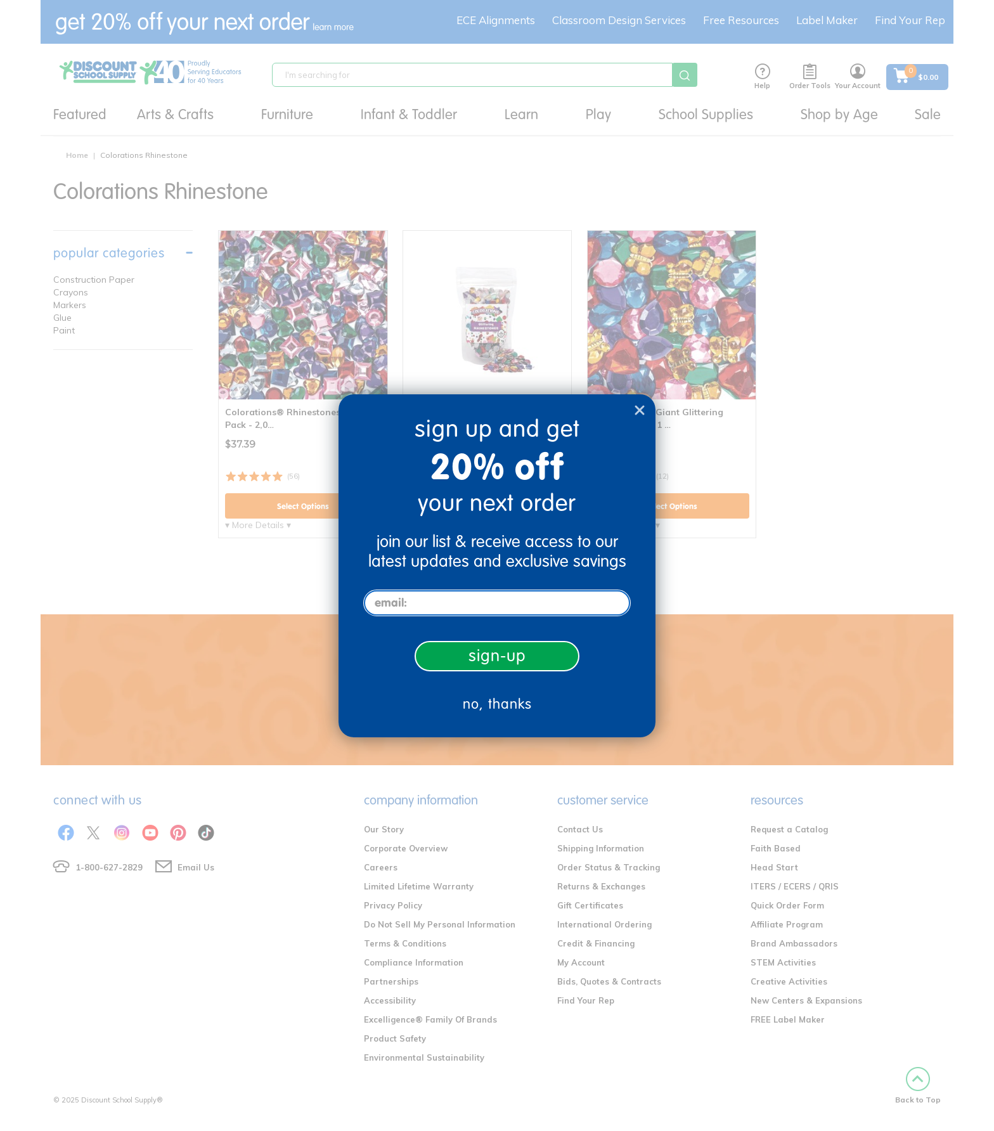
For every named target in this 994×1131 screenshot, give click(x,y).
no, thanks (497, 704)
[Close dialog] (639, 410)
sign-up (497, 656)
